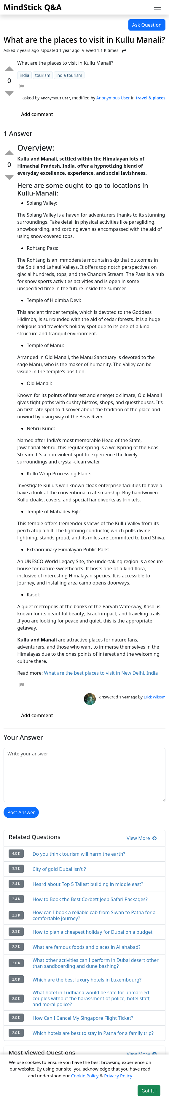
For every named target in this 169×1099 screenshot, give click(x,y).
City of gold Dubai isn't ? (59, 869)
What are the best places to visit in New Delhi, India (101, 673)
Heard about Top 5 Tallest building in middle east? (88, 884)
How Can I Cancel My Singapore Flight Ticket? (83, 1018)
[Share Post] (124, 50)
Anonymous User (113, 98)
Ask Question (147, 25)
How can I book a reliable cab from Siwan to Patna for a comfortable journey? (94, 915)
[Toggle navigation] (157, 7)
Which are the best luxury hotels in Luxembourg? (87, 980)
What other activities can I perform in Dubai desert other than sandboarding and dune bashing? (96, 963)
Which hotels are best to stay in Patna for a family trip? (93, 1033)
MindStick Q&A (33, 7)
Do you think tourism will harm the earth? (79, 854)
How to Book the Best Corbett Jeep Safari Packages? (90, 899)
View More (142, 838)
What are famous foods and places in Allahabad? (87, 947)
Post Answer (21, 812)
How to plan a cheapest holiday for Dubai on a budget (92, 932)
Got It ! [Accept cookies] (149, 1090)
